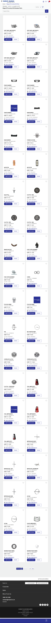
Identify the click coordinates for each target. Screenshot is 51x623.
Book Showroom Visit (42, 583)
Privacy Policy (25, 614)
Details (15, 39)
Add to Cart (8, 39)
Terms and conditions (43, 579)
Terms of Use (25, 611)
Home (4, 4)
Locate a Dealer (31, 583)
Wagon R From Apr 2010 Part (13, 4)
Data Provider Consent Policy (25, 612)
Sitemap (25, 615)
